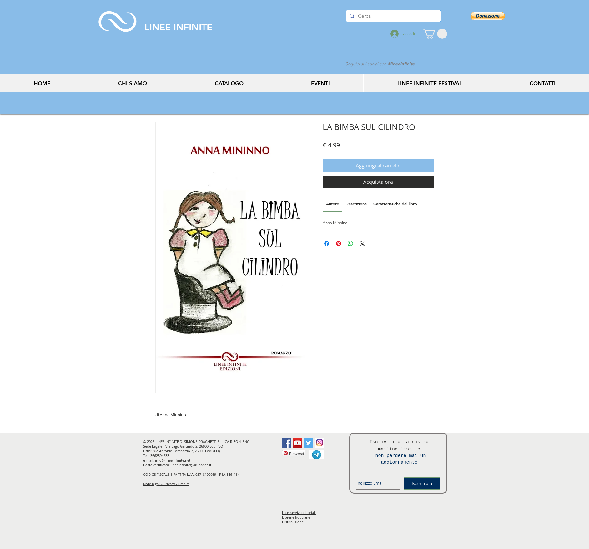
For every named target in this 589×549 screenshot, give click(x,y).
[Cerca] (393, 16)
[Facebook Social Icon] (286, 443)
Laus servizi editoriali (299, 512)
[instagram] (319, 443)
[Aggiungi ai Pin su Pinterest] (338, 243)
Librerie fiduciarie (296, 517)
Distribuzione (293, 522)
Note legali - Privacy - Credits (166, 483)
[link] (332, 203)
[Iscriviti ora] (422, 483)
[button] (435, 34)
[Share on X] (362, 243)
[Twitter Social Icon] (308, 443)
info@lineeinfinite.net (172, 460)
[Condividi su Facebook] (326, 243)
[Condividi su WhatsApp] (350, 243)
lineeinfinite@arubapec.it (191, 465)
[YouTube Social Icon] (297, 443)
